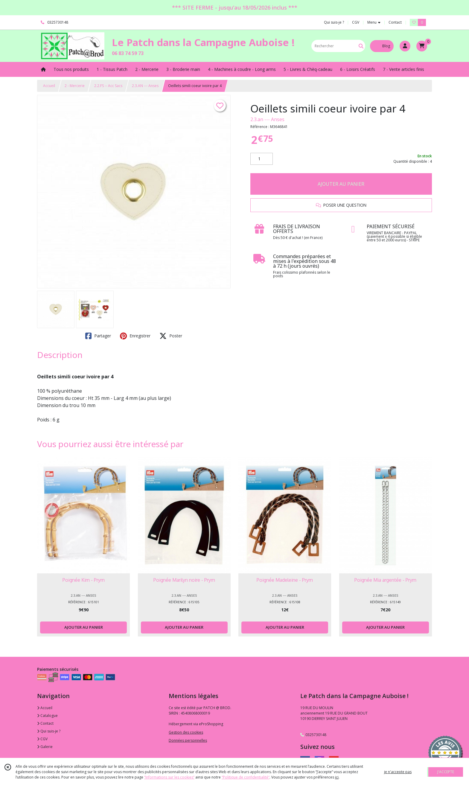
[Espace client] (405, 46)
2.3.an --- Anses (267, 119)
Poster (170, 335)
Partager (98, 335)
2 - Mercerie (75, 85)
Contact (395, 22)
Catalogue (47, 715)
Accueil (49, 85)
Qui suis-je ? (48, 731)
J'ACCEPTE (445, 771)
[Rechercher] (361, 46)
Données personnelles (188, 740)
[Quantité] (261, 159)
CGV (42, 738)
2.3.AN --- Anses (145, 85)
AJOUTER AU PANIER (341, 184)
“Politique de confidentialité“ (245, 777)
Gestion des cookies (186, 732)
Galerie (45, 746)
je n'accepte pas (398, 771)
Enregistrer (135, 335)
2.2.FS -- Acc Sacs (108, 85)
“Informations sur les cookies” (169, 777)
